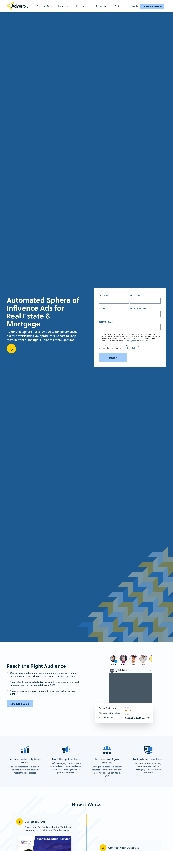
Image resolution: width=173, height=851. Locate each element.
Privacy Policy (131, 341)
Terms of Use (143, 341)
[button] (46, 6)
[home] (18, 6)
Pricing (117, 6)
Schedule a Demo (152, 6)
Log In (135, 6)
